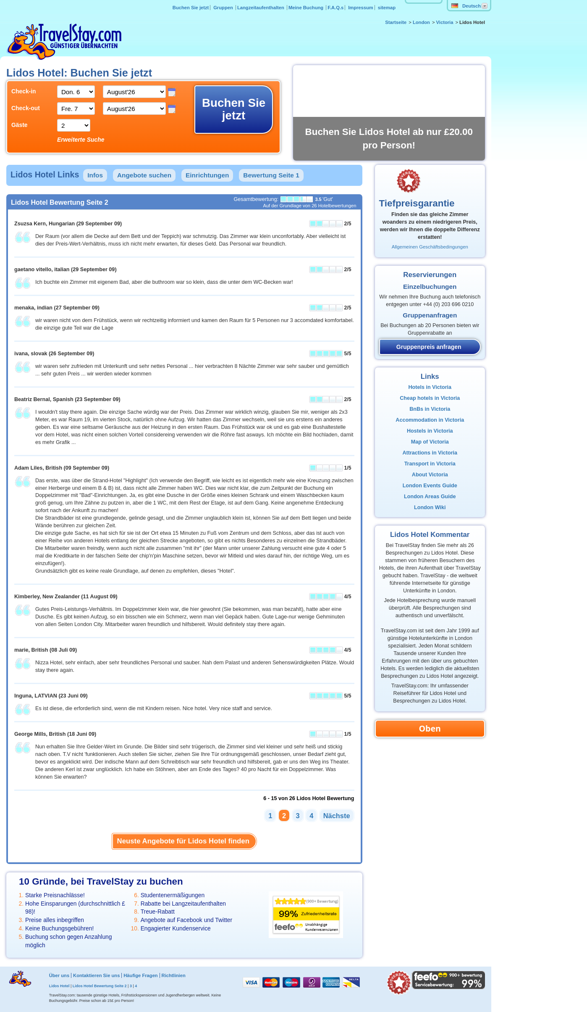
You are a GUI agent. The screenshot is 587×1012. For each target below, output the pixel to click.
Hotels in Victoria (429, 387)
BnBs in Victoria (429, 409)
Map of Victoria (430, 442)
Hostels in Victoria (430, 431)
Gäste (19, 125)
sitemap (387, 7)
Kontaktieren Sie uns (96, 975)
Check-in (23, 91)
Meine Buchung (306, 7)
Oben (430, 728)
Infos (95, 175)
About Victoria (430, 475)
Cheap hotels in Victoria (430, 398)
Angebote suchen (144, 175)
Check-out (25, 108)
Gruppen (223, 7)
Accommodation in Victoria (430, 420)
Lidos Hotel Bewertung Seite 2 (100, 986)
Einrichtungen (207, 175)
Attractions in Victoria (429, 453)
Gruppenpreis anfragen (428, 346)
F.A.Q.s (335, 7)
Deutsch (466, 5)
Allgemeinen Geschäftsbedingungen (430, 246)
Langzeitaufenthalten (261, 7)
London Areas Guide (430, 496)
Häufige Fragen (140, 975)
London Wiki (429, 507)
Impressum (360, 7)
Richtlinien (174, 975)
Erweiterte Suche (80, 139)
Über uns (59, 975)
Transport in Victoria (430, 464)
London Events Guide (430, 486)
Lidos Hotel (59, 986)
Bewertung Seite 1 (271, 175)
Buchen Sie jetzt (191, 7)
